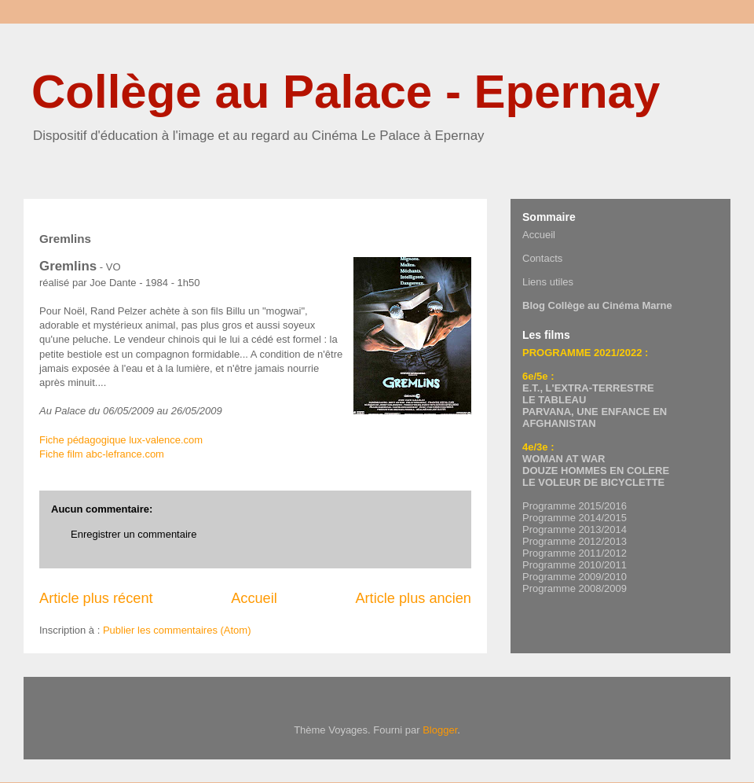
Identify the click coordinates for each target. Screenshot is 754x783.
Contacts (542, 258)
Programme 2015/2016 (574, 506)
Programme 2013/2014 (574, 529)
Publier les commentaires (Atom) (177, 630)
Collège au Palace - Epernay (345, 91)
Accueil (254, 598)
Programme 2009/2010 (574, 577)
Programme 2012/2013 (574, 541)
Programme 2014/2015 (574, 518)
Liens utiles (547, 282)
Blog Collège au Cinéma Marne (597, 305)
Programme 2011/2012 (574, 553)
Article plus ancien (413, 598)
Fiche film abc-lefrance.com (101, 454)
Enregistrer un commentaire (133, 534)
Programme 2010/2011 (574, 565)
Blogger (440, 730)
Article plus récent (96, 598)
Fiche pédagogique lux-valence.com (121, 440)
